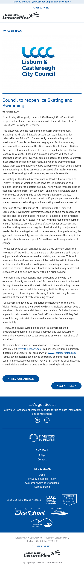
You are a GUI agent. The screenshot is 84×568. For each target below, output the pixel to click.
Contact (42, 449)
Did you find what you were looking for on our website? (42, 1)
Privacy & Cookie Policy (42, 479)
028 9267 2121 (43, 7)
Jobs (42, 475)
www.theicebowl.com (30, 349)
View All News (12, 31)
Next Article (66, 386)
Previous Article (21, 379)
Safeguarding (42, 487)
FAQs (42, 455)
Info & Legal (42, 469)
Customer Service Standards (42, 483)
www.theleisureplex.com (62, 353)
